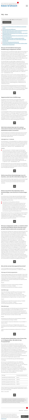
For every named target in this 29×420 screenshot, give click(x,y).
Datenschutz (21, 410)
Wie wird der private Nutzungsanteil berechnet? (10, 42)
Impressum (26, 410)
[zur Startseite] (10, 4)
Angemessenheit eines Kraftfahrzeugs (9, 29)
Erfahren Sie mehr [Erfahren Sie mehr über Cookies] (3, 418)
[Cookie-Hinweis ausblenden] (24, 416)
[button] (6, 22)
